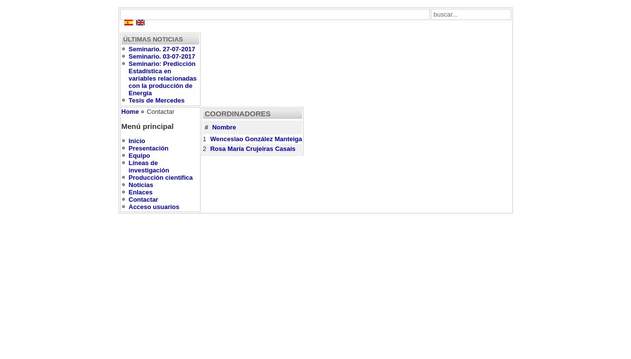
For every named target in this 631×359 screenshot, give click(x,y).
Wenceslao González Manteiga (256, 139)
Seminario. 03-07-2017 (162, 56)
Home (130, 111)
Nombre (224, 127)
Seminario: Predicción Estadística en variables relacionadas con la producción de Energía (163, 78)
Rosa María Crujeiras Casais (253, 148)
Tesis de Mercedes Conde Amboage (157, 104)
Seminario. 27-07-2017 (162, 49)
